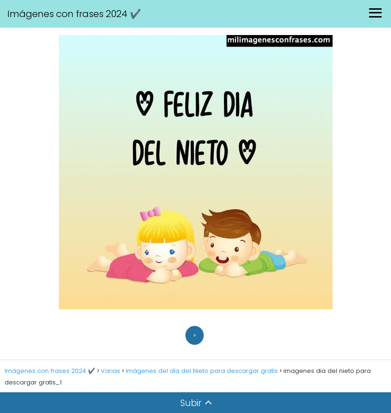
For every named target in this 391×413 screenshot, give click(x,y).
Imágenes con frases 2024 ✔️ (74, 13)
